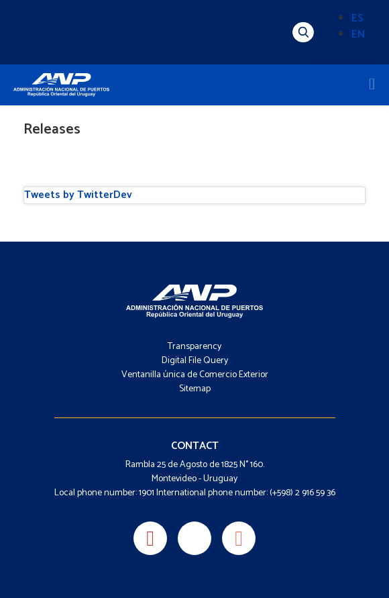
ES (357, 18)
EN (358, 35)
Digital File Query (195, 360)
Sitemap (195, 389)
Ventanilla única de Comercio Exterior (194, 375)
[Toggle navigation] (372, 84)
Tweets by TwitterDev (78, 195)
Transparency (194, 346)
